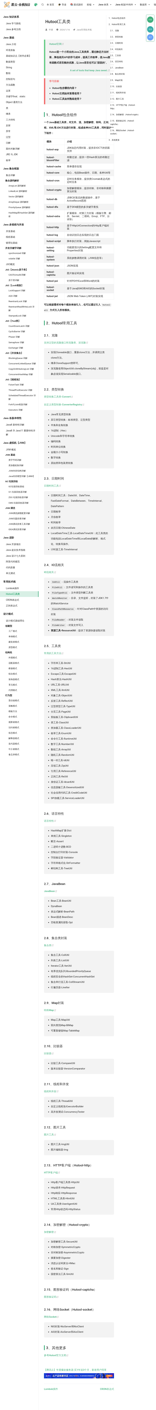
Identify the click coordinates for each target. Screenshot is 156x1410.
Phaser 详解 (14, 337)
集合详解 (10, 175)
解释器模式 (14, 738)
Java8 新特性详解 (15, 424)
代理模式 (13, 690)
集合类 (49, 945)
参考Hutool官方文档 (56, 1355)
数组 (8, 73)
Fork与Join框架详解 (18, 404)
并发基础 (10, 231)
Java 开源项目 (13, 544)
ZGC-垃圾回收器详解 (18, 497)
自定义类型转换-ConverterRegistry (64, 404)
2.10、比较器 (116, 86)
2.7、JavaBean (117, 68)
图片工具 (50, 1134)
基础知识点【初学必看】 (18, 56)
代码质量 (10, 567)
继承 (8, 113)
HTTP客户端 (52, 1172)
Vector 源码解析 (16, 196)
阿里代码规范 (13, 561)
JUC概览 (10, 264)
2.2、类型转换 (116, 37)
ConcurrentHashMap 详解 (21, 374)
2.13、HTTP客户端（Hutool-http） (122, 107)
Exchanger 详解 (16, 348)
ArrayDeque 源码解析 (19, 202)
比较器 (49, 1053)
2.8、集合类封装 (117, 74)
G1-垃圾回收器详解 (18, 492)
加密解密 (50, 1232)
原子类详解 (14, 280)
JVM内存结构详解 (17, 471)
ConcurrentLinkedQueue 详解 (22, 363)
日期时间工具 (52, 485)
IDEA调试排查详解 (17, 529)
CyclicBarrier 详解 (17, 331)
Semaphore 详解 (16, 342)
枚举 (8, 160)
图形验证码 (51, 1296)
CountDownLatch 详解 (19, 326)
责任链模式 (14, 700)
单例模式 (13, 636)
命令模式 (13, 716)
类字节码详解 (15, 460)
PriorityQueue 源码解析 (19, 207)
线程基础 (10, 237)
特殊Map (50, 1010)
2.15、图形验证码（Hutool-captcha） (122, 122)
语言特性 (50, 820)
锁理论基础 (11, 242)
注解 (8, 142)
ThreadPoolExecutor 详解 (20, 390)
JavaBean (50, 891)
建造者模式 (14, 642)
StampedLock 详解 (17, 316)
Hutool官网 (56, 44)
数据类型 (10, 61)
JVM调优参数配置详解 (19, 513)
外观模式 (13, 657)
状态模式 (13, 733)
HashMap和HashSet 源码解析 (22, 215)
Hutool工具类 (13, 594)
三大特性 (10, 119)
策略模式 (13, 706)
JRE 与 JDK (12, 154)
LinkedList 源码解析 (18, 191)
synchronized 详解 (17, 253)
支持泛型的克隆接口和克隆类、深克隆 (66, 342)
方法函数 (10, 84)
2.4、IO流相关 (116, 49)
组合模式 (13, 674)
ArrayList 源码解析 (17, 186)
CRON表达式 (12, 600)
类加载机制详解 (16, 465)
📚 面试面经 (76, 4)
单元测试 (10, 573)
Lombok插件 (12, 588)
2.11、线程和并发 (118, 93)
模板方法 (13, 711)
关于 (150, 37)
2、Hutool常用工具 (117, 24)
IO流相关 (50, 572)
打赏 (150, 19)
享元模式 (13, 685)
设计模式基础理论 (15, 620)
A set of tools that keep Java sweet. (90, 70)
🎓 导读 (62, 4)
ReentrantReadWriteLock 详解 (21, 309)
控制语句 (10, 79)
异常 (8, 131)
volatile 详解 (14, 258)
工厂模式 (13, 631)
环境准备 (10, 50)
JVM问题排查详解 (17, 518)
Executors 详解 (16, 410)
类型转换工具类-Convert (58, 396)
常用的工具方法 (54, 653)
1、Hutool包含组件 (117, 18)
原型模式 (13, 647)
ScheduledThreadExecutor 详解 (22, 397)
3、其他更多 (114, 140)
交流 (150, 29)
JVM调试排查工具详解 (19, 524)
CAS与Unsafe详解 (17, 275)
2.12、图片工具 (117, 99)
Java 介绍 (11, 44)
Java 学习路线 (13, 23)
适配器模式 (14, 663)
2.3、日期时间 (116, 43)
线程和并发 (51, 1091)
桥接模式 (13, 668)
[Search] (43, 4)
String (9, 67)
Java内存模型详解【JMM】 (22, 476)
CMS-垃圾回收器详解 (19, 503)
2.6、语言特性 (116, 61)
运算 (8, 90)
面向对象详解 (13, 148)
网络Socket (51, 1316)
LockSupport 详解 (17, 290)
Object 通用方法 (14, 102)
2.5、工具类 (115, 55)
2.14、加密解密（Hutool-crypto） (125, 114)
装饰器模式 (14, 679)
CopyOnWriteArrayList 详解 (21, 369)
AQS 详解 (13, 296)
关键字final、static (15, 96)
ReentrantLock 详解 (18, 301)
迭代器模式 (14, 743)
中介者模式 (14, 749)
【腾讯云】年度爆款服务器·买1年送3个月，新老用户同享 (79, 1373)
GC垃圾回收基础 (16, 486)
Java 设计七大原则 (15, 556)
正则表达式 (11, 605)
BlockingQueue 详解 (18, 358)
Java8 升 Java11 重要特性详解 (20, 432)
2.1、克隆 (114, 30)
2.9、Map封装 (116, 80)
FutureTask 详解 (16, 384)
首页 (50, 4)
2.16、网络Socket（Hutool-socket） (122, 132)
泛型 (8, 137)
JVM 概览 (11, 449)
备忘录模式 (14, 754)
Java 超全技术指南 (15, 550)
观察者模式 (14, 722)
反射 (8, 125)
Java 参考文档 (13, 29)
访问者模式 (14, 727)
